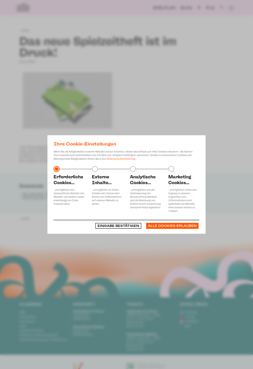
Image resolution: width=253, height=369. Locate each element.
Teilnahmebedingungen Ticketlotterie (43, 339)
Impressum (27, 321)
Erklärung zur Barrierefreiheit (38, 335)
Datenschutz (27, 316)
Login (22, 325)
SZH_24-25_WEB (33, 194)
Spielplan (164, 7)
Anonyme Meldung (31, 330)
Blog (186, 7)
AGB (22, 312)
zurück (24, 30)
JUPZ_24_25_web (33, 197)
